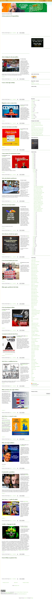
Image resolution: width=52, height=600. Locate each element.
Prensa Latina (33, 356)
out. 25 (35, 180)
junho (34, 240)
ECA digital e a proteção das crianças (36, 123)
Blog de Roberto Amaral (34, 302)
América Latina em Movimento (35, 261)
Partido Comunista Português (35, 349)
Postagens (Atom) (16, 585)
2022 (33, 158)
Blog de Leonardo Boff (34, 281)
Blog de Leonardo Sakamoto (35, 282)
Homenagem (33, 105)
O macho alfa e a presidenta (8, 472)
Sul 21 (32, 370)
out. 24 (35, 181)
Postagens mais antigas (26, 582)
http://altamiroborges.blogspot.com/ (22, 593)
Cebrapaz (32, 307)
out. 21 (35, 185)
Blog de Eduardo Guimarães (35, 271)
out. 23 (35, 182)
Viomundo (32, 380)
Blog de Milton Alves (34, 293)
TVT (32, 374)
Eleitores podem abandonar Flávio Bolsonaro (37, 125)
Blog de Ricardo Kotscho (34, 300)
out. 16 (35, 216)
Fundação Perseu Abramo (34, 324)
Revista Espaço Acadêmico (34, 363)
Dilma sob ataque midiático (8, 442)
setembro (34, 236)
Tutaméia (32, 373)
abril (33, 242)
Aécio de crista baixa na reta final (9, 126)
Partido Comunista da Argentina (35, 346)
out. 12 (35, 221)
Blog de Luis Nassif (33, 288)
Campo (32, 101)
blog (9, 391)
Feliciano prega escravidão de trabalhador (36, 133)
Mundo (32, 114)
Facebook (32, 82)
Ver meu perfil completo (34, 385)
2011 (33, 250)
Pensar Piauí (32, 353)
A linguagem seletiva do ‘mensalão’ (22, 550)
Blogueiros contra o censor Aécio (9, 103)
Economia (32, 104)
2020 (33, 160)
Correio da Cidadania (34, 314)
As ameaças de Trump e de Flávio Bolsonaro (37, 132)
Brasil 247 (32, 306)
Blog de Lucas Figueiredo (34, 285)
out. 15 (35, 217)
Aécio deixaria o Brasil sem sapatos (10, 234)
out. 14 (35, 218)
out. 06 (35, 228)
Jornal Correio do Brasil (34, 328)
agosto (34, 237)
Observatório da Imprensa (34, 341)
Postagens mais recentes (6, 582)
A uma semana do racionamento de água (11, 153)
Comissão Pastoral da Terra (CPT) (35, 310)
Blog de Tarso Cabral (34, 303)
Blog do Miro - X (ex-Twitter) (35, 83)
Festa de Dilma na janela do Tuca (9, 557)
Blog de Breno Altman (34, 268)
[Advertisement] (15, 44)
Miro (32, 111)
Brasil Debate (26, 474)
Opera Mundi (33, 342)
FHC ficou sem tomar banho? (8, 204)
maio (33, 241)
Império (32, 107)
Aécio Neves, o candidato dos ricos (9, 361)
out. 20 (35, 212)
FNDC (32, 321)
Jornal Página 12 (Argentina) (35, 331)
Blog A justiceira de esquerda (35, 264)
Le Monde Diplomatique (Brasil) (35, 335)
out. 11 (35, 222)
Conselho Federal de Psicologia (35, 313)
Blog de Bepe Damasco (34, 267)
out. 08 (35, 226)
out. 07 (35, 227)
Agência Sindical (33, 260)
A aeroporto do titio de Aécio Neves (10, 334)
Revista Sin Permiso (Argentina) (35, 366)
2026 (33, 153)
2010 (33, 251)
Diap (32, 317)
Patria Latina (33, 352)
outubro (34, 171)
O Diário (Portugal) (33, 339)
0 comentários (14, 99)
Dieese (32, 320)
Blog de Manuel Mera (34, 289)
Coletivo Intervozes (33, 309)
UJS (20, 263)
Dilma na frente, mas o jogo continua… (11, 389)
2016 (33, 165)
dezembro (34, 169)
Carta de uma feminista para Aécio (10, 260)
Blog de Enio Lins (33, 274)
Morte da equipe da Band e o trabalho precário (37, 129)
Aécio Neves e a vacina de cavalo (9, 416)
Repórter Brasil (33, 360)
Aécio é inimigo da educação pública (38, 187)
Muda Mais (5, 418)
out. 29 (35, 175)
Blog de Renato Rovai (34, 299)
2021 (33, 159)
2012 (33, 249)
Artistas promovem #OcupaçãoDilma (38, 186)
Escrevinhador (4, 310)
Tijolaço (21, 129)
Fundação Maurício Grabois (34, 323)
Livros (32, 108)
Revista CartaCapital (34, 362)
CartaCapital (3, 156)
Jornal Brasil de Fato (34, 327)
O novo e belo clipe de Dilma (8, 82)
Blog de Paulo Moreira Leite (35, 296)
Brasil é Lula (33, 126)
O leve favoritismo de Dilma (8, 307)
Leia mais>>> (3, 76)
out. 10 (35, 223)
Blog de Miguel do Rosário (34, 292)
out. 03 (35, 232)
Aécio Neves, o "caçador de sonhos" (10, 499)
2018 (33, 163)
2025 (33, 154)
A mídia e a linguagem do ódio (9, 524)
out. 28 (35, 176)
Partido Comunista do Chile (34, 348)
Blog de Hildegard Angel (34, 278)
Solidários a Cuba (33, 369)
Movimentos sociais (33, 112)
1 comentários (14, 123)
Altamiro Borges (34, 383)
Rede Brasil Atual (33, 359)
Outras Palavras (22, 445)
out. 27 (35, 177)
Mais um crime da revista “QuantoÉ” (36, 122)
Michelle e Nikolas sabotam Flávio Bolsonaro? (37, 130)
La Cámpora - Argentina (34, 334)
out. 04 (35, 231)
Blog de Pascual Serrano (34, 295)
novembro (34, 170)
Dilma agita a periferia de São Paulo (10, 287)
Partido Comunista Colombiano (35, 345)
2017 (33, 164)
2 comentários (14, 174)
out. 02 (35, 233)
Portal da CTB (33, 355)
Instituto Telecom (25, 501)
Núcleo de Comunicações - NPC (35, 338)
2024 (33, 155)
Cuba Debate (33, 316)
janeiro (34, 246)
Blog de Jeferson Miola (34, 279)
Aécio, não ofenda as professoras (9, 178)
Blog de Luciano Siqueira (34, 286)
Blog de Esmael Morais (34, 275)
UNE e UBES (33, 377)
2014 (33, 168)
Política (32, 115)
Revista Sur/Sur (33, 367)
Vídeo (32, 118)
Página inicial (16, 582)
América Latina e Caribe (34, 100)
